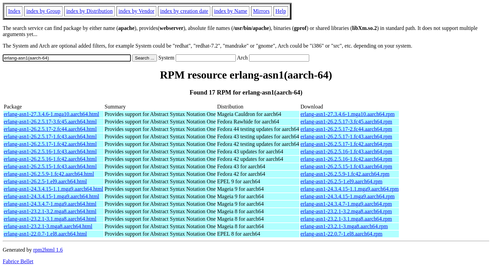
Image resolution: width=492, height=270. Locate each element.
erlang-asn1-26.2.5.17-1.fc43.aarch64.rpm (346, 136)
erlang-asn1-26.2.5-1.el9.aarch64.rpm (341, 181)
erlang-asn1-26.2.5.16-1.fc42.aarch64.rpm (346, 159)
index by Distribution (89, 11)
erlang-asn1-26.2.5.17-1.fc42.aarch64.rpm (346, 144)
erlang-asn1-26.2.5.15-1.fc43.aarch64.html (50, 166)
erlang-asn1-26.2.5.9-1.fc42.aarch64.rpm (344, 174)
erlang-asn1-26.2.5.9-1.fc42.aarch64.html (49, 174)
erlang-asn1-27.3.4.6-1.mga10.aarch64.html (51, 114)
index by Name (230, 11)
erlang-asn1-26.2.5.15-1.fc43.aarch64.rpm (346, 166)
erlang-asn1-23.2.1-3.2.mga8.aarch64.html (50, 211)
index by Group (43, 11)
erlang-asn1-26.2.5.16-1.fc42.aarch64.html (50, 159)
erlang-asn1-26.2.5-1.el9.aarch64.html (45, 181)
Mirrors (261, 11)
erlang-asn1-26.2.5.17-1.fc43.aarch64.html (50, 136)
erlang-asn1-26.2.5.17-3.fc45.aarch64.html (50, 121)
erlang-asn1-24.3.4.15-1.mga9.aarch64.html (51, 196)
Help (281, 11)
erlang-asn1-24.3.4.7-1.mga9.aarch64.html (50, 204)
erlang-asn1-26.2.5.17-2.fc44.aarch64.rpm (346, 129)
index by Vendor (136, 11)
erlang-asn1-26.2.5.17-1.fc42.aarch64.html (50, 144)
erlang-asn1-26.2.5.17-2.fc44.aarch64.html (50, 129)
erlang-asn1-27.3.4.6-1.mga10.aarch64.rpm (347, 114)
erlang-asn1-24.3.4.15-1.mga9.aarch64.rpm (347, 196)
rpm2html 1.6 (48, 250)
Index (14, 11)
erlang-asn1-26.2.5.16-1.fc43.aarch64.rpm (346, 151)
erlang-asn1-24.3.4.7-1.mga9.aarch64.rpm (346, 204)
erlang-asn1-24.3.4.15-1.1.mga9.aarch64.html (53, 189)
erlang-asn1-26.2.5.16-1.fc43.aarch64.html (50, 151)
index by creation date (184, 11)
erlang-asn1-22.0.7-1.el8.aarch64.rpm (341, 234)
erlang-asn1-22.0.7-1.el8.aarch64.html (45, 234)
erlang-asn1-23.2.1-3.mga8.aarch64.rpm (344, 226)
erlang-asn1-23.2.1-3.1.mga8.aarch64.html (50, 219)
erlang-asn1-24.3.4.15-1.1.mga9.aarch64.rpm (349, 189)
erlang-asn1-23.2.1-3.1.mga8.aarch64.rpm (346, 219)
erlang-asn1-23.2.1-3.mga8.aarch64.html (48, 226)
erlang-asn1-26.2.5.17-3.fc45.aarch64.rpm (346, 121)
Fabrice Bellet (18, 261)
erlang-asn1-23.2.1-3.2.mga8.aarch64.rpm (346, 211)
